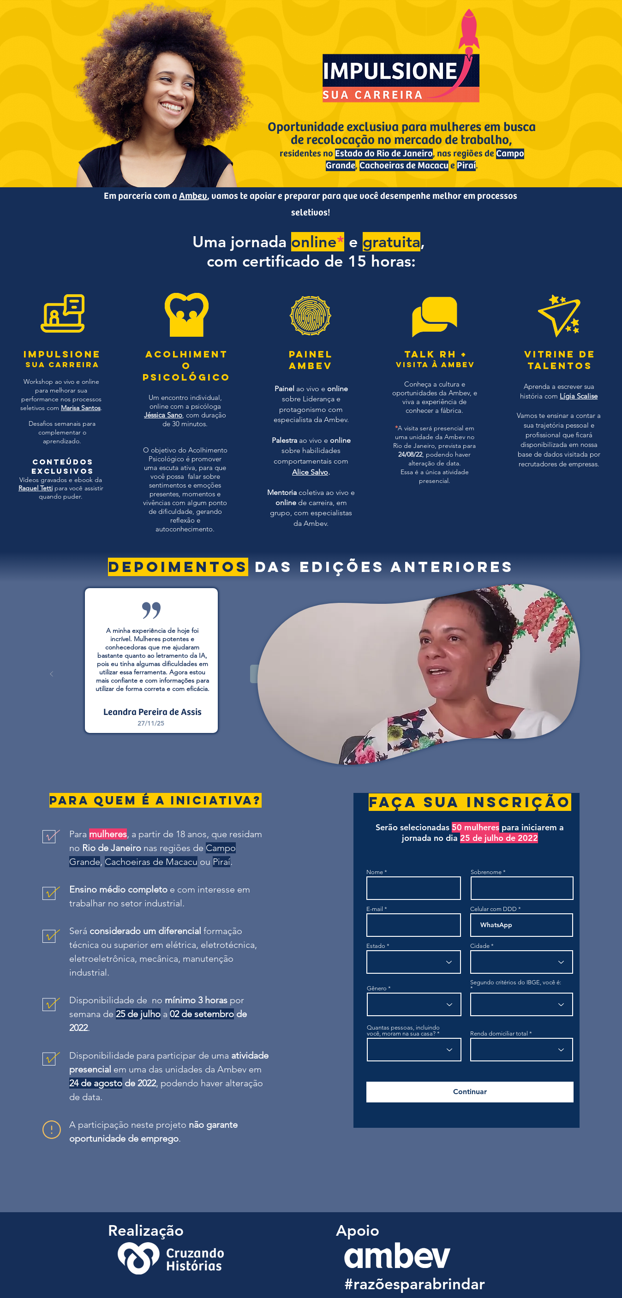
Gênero (377, 988)
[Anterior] (51, 674)
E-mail (374, 909)
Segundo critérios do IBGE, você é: (515, 982)
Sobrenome (486, 872)
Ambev (193, 196)
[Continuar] (470, 1092)
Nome (374, 872)
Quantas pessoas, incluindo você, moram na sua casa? (403, 1030)
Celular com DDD (493, 909)
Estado (375, 946)
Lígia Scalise (579, 396)
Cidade (480, 946)
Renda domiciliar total (499, 1033)
